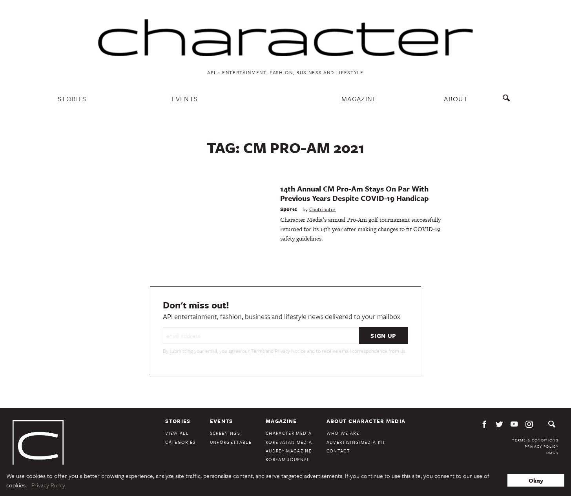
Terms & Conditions (535, 440)
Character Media (289, 433)
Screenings (225, 433)
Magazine (359, 99)
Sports (288, 209)
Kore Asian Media (289, 442)
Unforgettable (231, 442)
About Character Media (366, 421)
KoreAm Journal (288, 459)
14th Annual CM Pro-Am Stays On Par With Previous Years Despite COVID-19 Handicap (354, 193)
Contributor (322, 209)
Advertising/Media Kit (356, 442)
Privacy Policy (541, 446)
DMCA (552, 452)
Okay (536, 480)
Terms (258, 351)
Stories (72, 99)
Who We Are (343, 433)
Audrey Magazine (289, 450)
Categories (180, 442)
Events (184, 99)
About (456, 99)
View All (177, 433)
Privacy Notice (290, 351)
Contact (338, 450)
